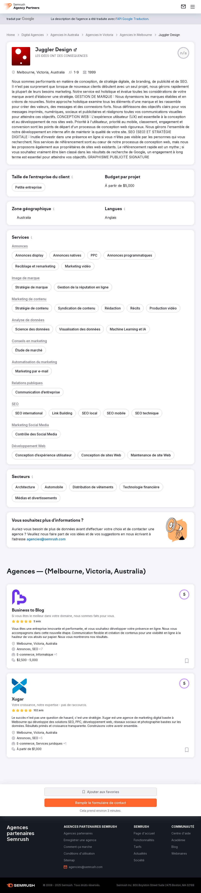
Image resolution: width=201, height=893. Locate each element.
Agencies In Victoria (99, 35)
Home (11, 35)
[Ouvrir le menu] (193, 7)
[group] (100, 666)
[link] (183, 6)
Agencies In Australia (65, 35)
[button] (183, 53)
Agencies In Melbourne (136, 35)
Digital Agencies (33, 35)
